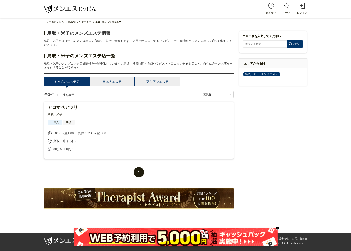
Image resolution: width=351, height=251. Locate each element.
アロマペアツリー (65, 107)
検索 (296, 44)
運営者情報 (282, 238)
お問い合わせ (299, 238)
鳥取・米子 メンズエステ (261, 74)
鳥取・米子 (55, 114)
